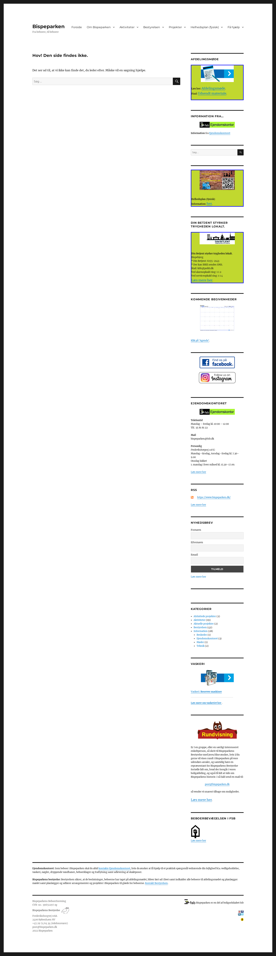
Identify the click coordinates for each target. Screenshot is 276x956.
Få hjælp (234, 27)
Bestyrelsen (151, 27)
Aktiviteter (127, 27)
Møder (200, 642)
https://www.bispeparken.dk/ (214, 497)
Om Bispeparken (99, 27)
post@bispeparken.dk (217, 784)
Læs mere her (198, 472)
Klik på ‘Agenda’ (200, 340)
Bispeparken (48, 26)
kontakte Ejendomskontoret (114, 868)
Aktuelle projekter (204, 623)
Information (201, 631)
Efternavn (197, 542)
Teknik (201, 645)
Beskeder (202, 634)
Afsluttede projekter (205, 616)
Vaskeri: (206, 691)
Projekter (175, 27)
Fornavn (196, 529)
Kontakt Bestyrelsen (156, 883)
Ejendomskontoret (219, 133)
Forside (76, 27)
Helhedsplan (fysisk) (205, 27)
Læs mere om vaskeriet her (206, 702)
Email (194, 554)
